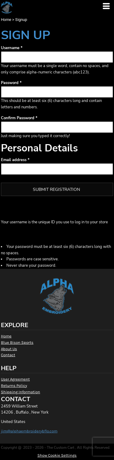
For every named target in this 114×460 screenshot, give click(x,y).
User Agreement (15, 379)
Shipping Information (20, 392)
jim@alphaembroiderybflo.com (29, 431)
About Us (9, 349)
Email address (13, 160)
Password (10, 83)
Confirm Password (17, 118)
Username (10, 48)
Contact (8, 355)
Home (6, 19)
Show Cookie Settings (57, 455)
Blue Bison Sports (17, 342)
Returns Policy (14, 385)
